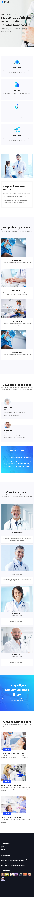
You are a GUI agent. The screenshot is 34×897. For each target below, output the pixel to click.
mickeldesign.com (11, 887)
